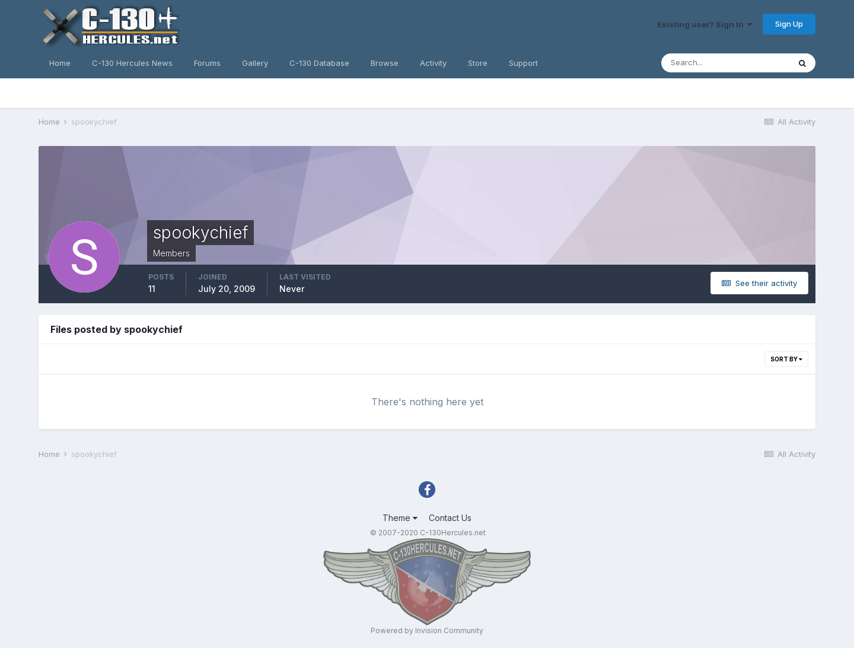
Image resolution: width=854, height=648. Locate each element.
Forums (207, 63)
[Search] (725, 62)
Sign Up (789, 23)
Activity (433, 63)
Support (523, 63)
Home (60, 63)
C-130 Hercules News (132, 63)
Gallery (255, 63)
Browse (385, 63)
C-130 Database (319, 63)
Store (477, 63)
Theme (400, 518)
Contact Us (450, 518)
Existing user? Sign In (704, 24)
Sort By (786, 359)
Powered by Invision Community (427, 630)
